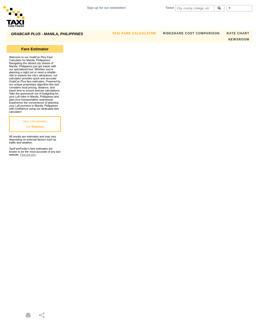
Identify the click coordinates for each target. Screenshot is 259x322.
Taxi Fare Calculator (134, 33)
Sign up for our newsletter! (106, 8)
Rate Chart (238, 33)
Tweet (170, 8)
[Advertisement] (35, 232)
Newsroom (238, 39)
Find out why (28, 154)
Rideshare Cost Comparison (191, 33)
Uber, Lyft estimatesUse (35, 124)
